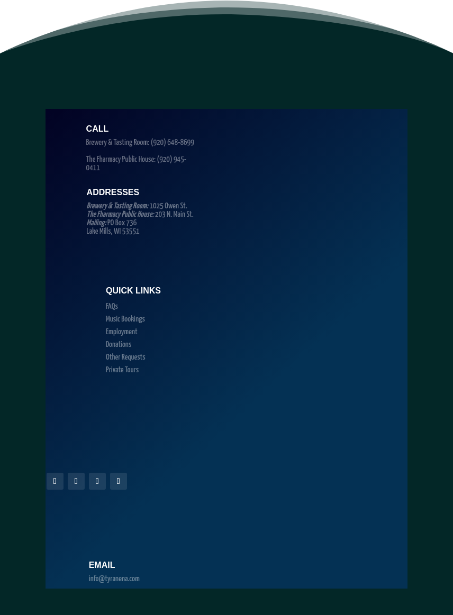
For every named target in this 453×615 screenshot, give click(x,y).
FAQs (112, 306)
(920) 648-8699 (172, 142)
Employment (122, 332)
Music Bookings (125, 319)
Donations (118, 344)
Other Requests (126, 357)
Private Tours (122, 370)
